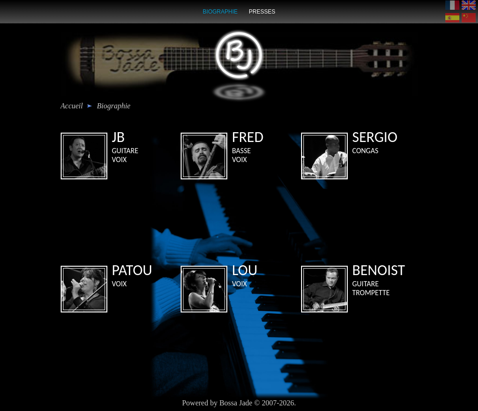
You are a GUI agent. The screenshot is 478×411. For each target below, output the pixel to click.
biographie (220, 11)
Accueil (72, 106)
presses (262, 11)
